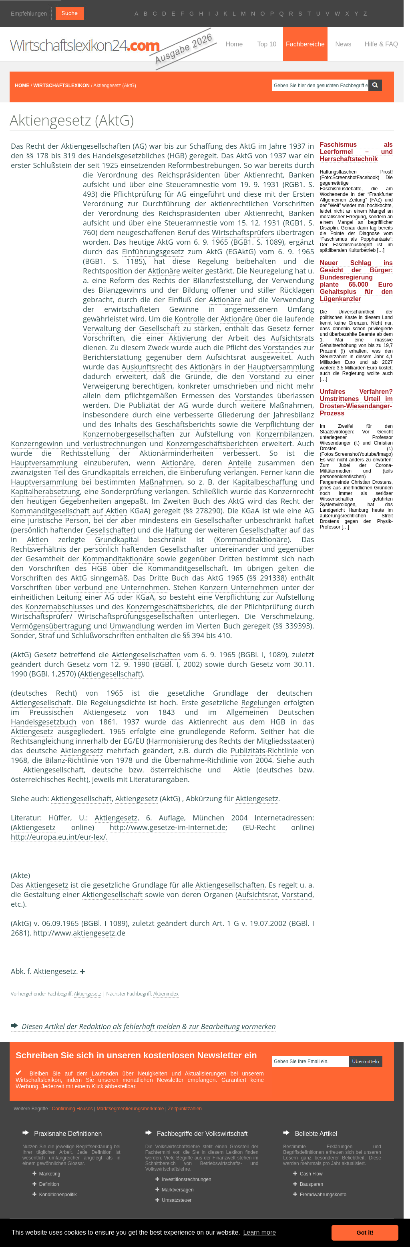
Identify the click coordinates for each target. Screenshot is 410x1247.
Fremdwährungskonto (319, 1194)
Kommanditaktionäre (251, 539)
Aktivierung (188, 338)
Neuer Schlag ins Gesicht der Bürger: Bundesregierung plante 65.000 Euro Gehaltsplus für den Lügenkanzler (356, 280)
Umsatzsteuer (173, 1200)
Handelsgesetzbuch (43, 721)
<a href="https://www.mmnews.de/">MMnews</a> (43, 303)
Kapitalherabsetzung (45, 491)
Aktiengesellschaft (110, 673)
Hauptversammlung (280, 366)
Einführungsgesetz (153, 251)
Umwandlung (132, 625)
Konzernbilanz (279, 434)
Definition (45, 1184)
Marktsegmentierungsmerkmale (130, 1108)
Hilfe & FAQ (381, 44)
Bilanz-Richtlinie (71, 760)
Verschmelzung (286, 616)
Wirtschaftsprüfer (241, 232)
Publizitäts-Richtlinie (264, 750)
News (343, 44)
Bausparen (308, 1184)
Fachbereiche (305, 44)
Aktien (37, 539)
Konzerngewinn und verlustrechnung (74, 443)
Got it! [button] (365, 1232)
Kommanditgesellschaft (187, 568)
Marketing (46, 1174)
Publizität (144, 405)
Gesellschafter (218, 520)
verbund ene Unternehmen (121, 587)
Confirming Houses (72, 1108)
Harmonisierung (176, 741)
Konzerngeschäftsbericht (207, 443)
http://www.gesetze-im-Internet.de (167, 827)
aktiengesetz (94, 933)
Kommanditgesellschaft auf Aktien (69, 510)
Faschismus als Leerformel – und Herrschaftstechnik (356, 151)
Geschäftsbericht (183, 424)
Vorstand (278, 347)
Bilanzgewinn (120, 290)
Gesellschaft (159, 328)
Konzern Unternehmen (239, 587)
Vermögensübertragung (51, 625)
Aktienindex (166, 993)
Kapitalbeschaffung (265, 482)
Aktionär (204, 366)
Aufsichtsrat (291, 338)
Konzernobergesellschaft (124, 434)
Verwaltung (102, 328)
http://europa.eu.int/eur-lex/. (59, 837)
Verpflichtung (277, 424)
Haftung (179, 530)
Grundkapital (104, 472)
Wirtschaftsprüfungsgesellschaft (131, 616)
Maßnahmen (290, 405)
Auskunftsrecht (147, 366)
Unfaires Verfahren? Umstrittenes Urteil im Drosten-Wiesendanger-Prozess (356, 402)
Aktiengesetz (105, 712)
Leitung (69, 597)
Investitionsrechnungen (183, 1179)
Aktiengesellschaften (95, 146)
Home (234, 44)
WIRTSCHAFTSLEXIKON (61, 85)
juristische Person (58, 520)
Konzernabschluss (55, 606)
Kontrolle (190, 318)
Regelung (213, 261)
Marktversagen (174, 1190)
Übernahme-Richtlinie (201, 760)
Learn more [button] (259, 1232)
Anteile (239, 462)
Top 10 (266, 44)
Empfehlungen (29, 13)
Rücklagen (297, 290)
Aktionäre (164, 270)
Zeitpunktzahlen (185, 1108)
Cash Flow (307, 1174)
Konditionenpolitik (54, 1194)
